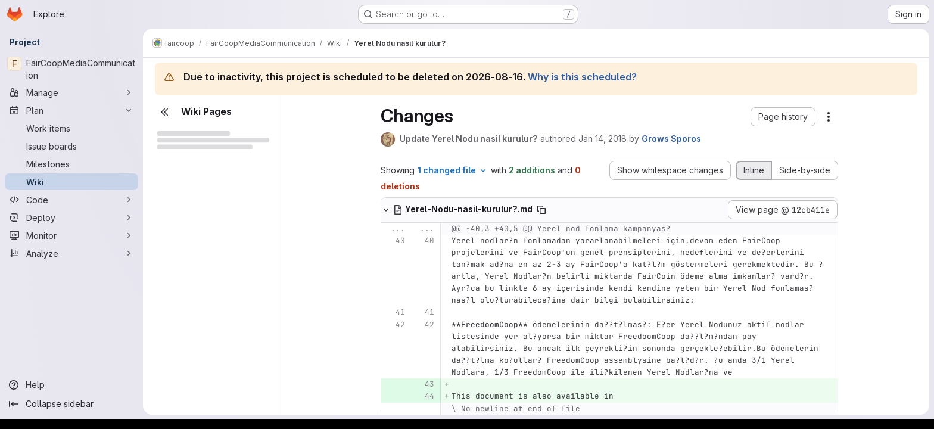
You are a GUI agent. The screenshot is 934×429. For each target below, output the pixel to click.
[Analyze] (71, 253)
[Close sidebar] (164, 112)
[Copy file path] (541, 210)
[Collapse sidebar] (71, 404)
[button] (783, 116)
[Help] (71, 385)
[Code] (71, 199)
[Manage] (71, 92)
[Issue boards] (71, 146)
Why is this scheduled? (582, 77)
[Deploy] (71, 217)
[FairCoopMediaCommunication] (71, 69)
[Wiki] (71, 181)
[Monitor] (71, 235)
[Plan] (71, 110)
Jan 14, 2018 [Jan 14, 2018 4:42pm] (602, 138)
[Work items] (71, 128)
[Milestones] (71, 164)
